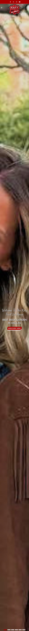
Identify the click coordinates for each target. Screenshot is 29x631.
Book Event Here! (14, 328)
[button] (5, 629)
